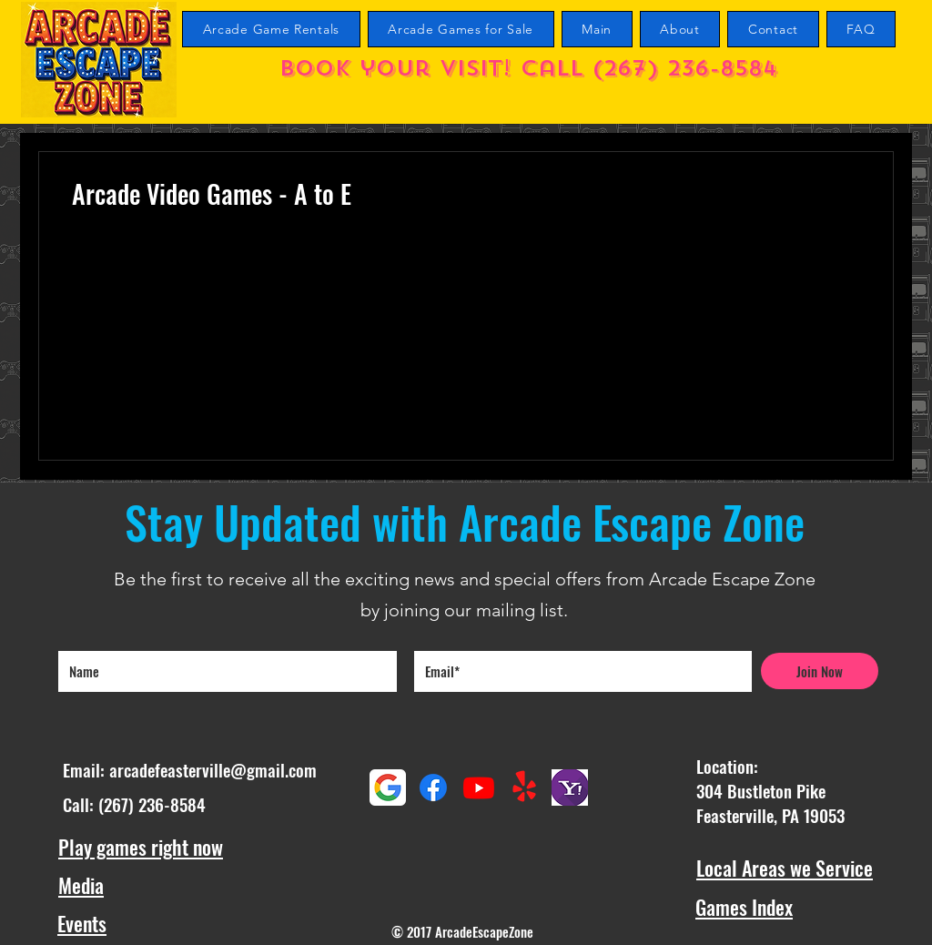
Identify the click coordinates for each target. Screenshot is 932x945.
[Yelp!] (524, 787)
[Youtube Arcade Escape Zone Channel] (479, 787)
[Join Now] (819, 671)
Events (81, 923)
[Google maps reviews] (388, 787)
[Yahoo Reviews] (570, 787)
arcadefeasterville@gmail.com (213, 769)
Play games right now (140, 846)
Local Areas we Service (784, 867)
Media (81, 884)
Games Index (744, 906)
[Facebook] (433, 787)
